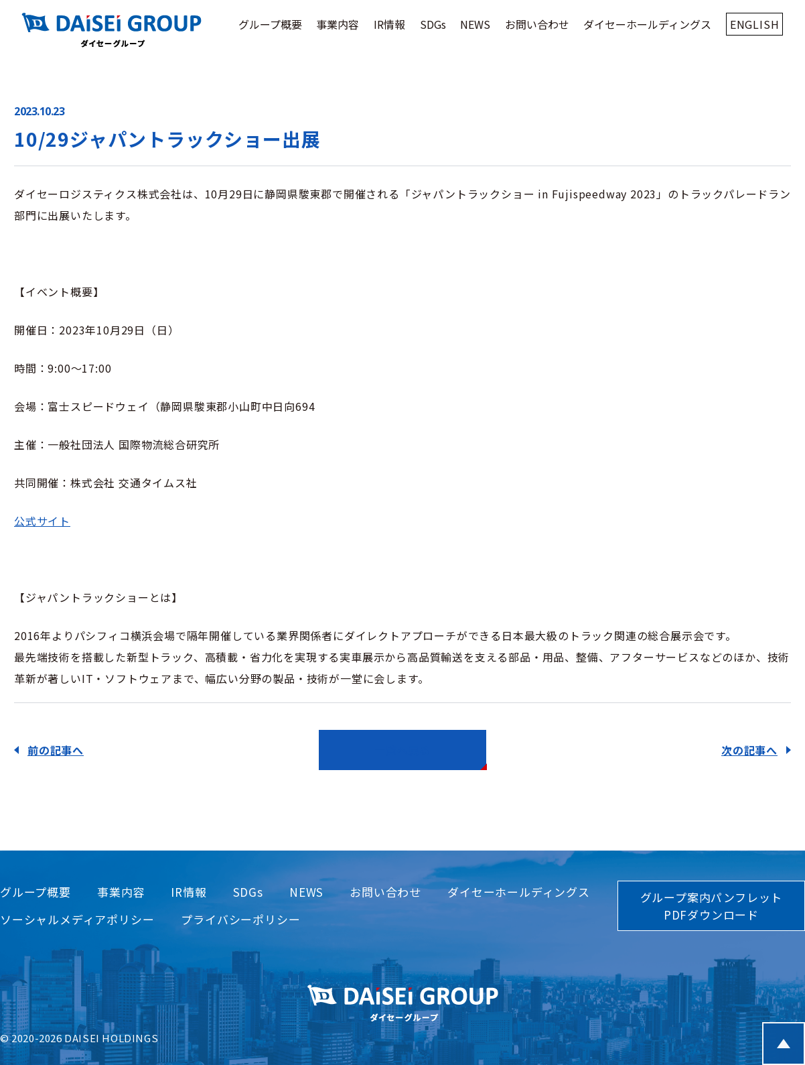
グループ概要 (270, 24)
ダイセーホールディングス (647, 24)
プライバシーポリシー (240, 919)
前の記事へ (55, 750)
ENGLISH (755, 24)
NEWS (475, 24)
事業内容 (337, 24)
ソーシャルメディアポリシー (77, 919)
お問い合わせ (537, 24)
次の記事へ (749, 750)
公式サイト (42, 521)
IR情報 (389, 24)
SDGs (433, 24)
